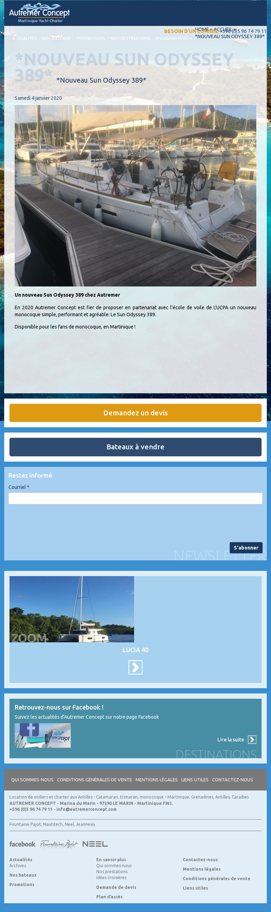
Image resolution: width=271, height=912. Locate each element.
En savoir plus (174, 38)
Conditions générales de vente (94, 779)
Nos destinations (130, 38)
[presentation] (61, 523)
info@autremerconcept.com (86, 809)
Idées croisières (111, 877)
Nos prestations (111, 871)
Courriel (18, 487)
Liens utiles (195, 779)
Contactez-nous (232, 779)
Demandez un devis (135, 413)
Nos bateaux (56, 38)
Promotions (90, 38)
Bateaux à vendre (135, 447)
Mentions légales (157, 779)
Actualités (24, 38)
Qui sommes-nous (32, 779)
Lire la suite (230, 739)
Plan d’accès (109, 896)
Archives (17, 865)
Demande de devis (116, 887)
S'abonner (246, 548)
